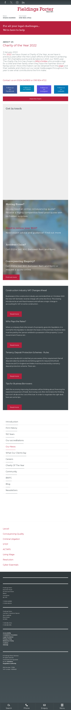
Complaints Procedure (10, 635)
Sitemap (5, 644)
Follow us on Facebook (10, 89)
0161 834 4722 (39, 80)
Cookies (5, 642)
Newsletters (11, 490)
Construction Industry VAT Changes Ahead (26, 290)
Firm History (11, 428)
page (61, 66)
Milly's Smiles (41, 61)
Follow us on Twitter (27, 88)
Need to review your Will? (21, 227)
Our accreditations (15, 440)
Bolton (5, 16)
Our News (10, 447)
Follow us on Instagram (44, 89)
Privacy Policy (7, 639)
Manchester (22, 16)
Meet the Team (35, 99)
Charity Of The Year (15, 465)
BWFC (9, 478)
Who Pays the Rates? (16, 321)
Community (11, 471)
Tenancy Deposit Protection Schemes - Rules (27, 352)
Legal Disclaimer (8, 637)
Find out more (11, 277)
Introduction (12, 422)
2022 (9, 54)
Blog (8, 484)
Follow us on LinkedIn (61, 89)
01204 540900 (23, 80)
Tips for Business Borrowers (19, 384)
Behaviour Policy (8, 640)
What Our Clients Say (16, 453)
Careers (9, 459)
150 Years (10, 434)
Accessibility (7, 633)
